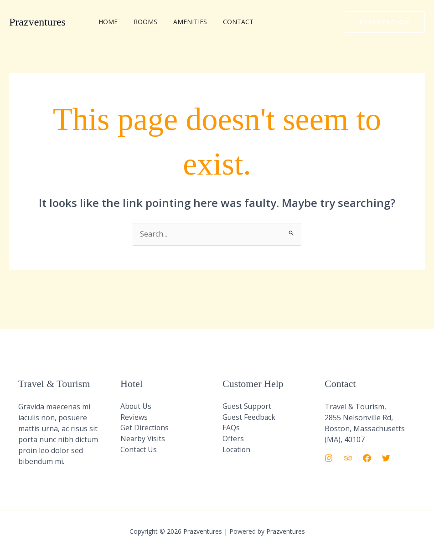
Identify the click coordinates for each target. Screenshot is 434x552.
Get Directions (144, 428)
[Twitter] (386, 458)
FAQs (231, 428)
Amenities (182, 21)
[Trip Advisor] (348, 458)
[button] (385, 22)
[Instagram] (329, 458)
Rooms (141, 21)
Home (106, 21)
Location (237, 450)
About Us (136, 407)
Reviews (134, 418)
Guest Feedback (249, 418)
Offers (233, 439)
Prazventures (37, 22)
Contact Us (139, 450)
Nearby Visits (143, 439)
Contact (227, 21)
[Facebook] (367, 458)
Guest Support (247, 407)
